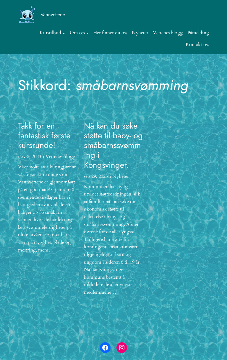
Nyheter (120, 176)
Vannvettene (52, 14)
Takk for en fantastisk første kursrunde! (44, 135)
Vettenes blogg (60, 156)
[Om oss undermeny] (87, 33)
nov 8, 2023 (29, 156)
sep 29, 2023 (96, 176)
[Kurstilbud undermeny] (63, 33)
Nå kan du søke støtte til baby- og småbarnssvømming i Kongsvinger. (113, 145)
